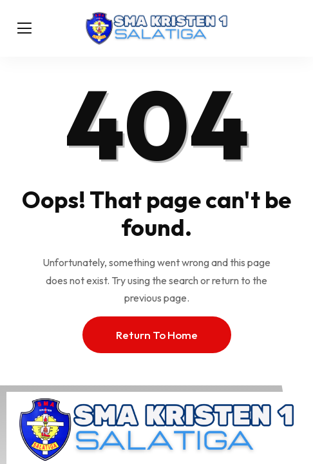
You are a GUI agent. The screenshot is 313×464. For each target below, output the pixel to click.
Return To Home (157, 335)
